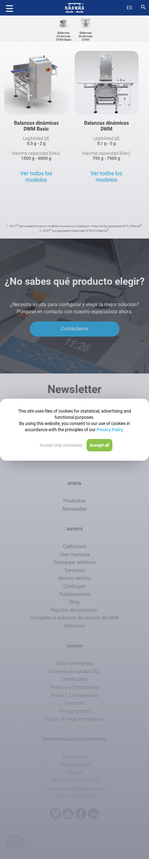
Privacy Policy (110, 429)
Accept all (99, 445)
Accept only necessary (61, 445)
